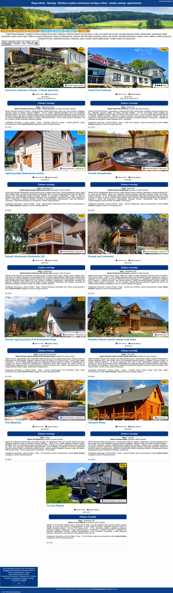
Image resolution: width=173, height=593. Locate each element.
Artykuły (84, 31)
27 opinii (139, 190)
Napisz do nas (112, 589)
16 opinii (139, 273)
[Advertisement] (86, 568)
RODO (24, 580)
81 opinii (95, 522)
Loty (46, 31)
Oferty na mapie (21, 31)
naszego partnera (53, 124)
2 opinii (61, 273)
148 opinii (65, 109)
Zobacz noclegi (46, 103)
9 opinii (136, 439)
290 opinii (138, 109)
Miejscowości (33, 31)
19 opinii (53, 439)
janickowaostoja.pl (165, 1)
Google (6, 570)
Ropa (81, 50)
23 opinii (65, 356)
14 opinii (61, 190)
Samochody (59, 31)
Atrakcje (71, 31)
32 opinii (147, 356)
